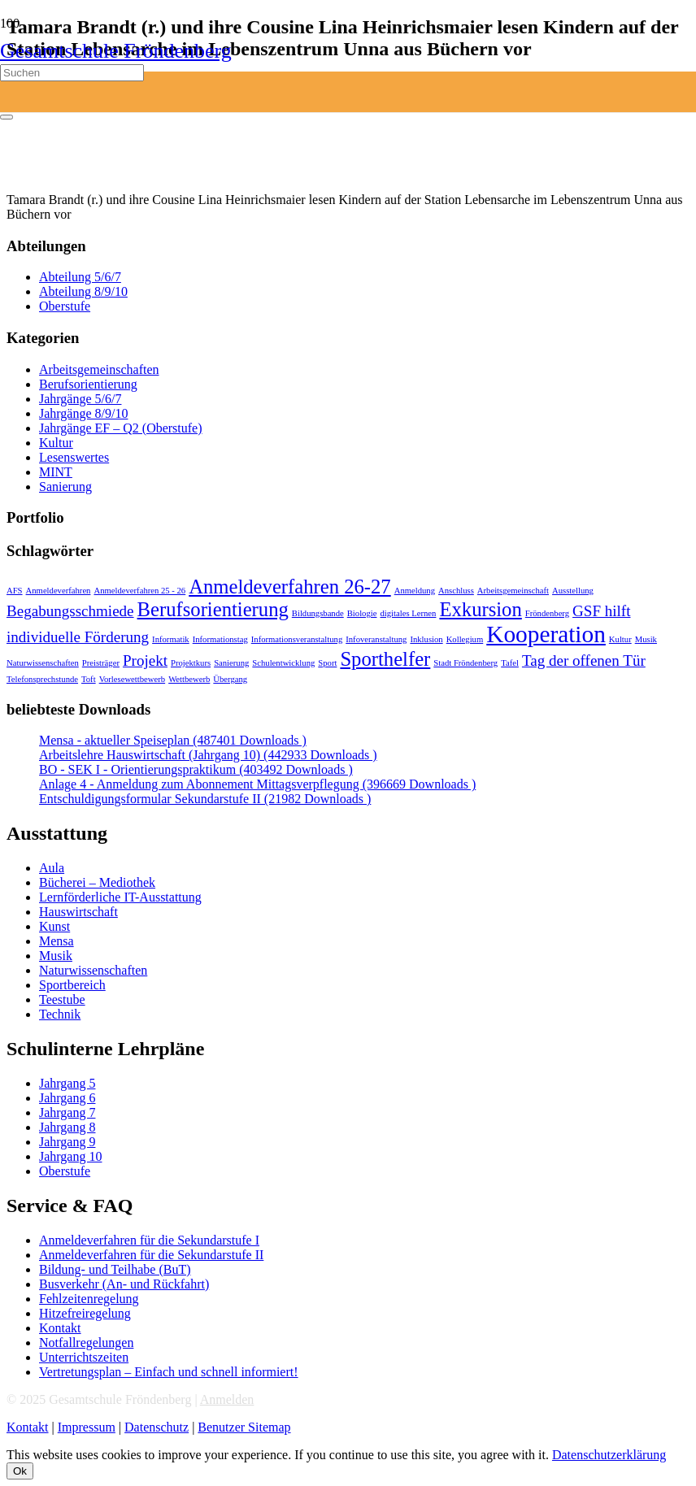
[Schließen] (6, 117)
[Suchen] (72, 72)
